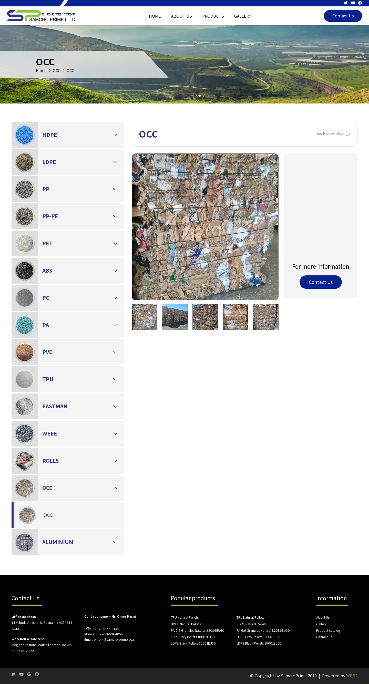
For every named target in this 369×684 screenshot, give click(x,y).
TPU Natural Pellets (185, 617)
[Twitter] (346, 3)
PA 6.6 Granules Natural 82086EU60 (197, 630)
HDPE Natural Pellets (186, 624)
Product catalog (328, 630)
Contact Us (324, 637)
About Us (323, 617)
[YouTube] (353, 3)
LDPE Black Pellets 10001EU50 (193, 643)
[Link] (41, 16)
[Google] (29, 674)
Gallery (321, 624)
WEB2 (351, 676)
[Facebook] (360, 3)
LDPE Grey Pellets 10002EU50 (193, 637)
